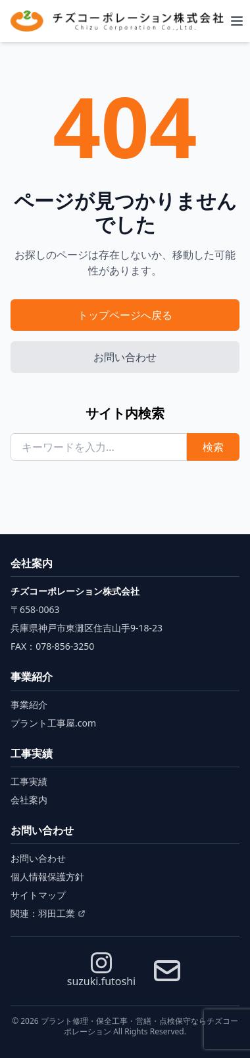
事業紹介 (29, 704)
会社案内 (29, 800)
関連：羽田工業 (48, 913)
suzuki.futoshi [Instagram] (101, 970)
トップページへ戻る (125, 315)
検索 (213, 447)
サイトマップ (38, 895)
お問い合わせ (125, 357)
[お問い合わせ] (167, 970)
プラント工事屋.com (53, 723)
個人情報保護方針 (47, 876)
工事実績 (29, 781)
